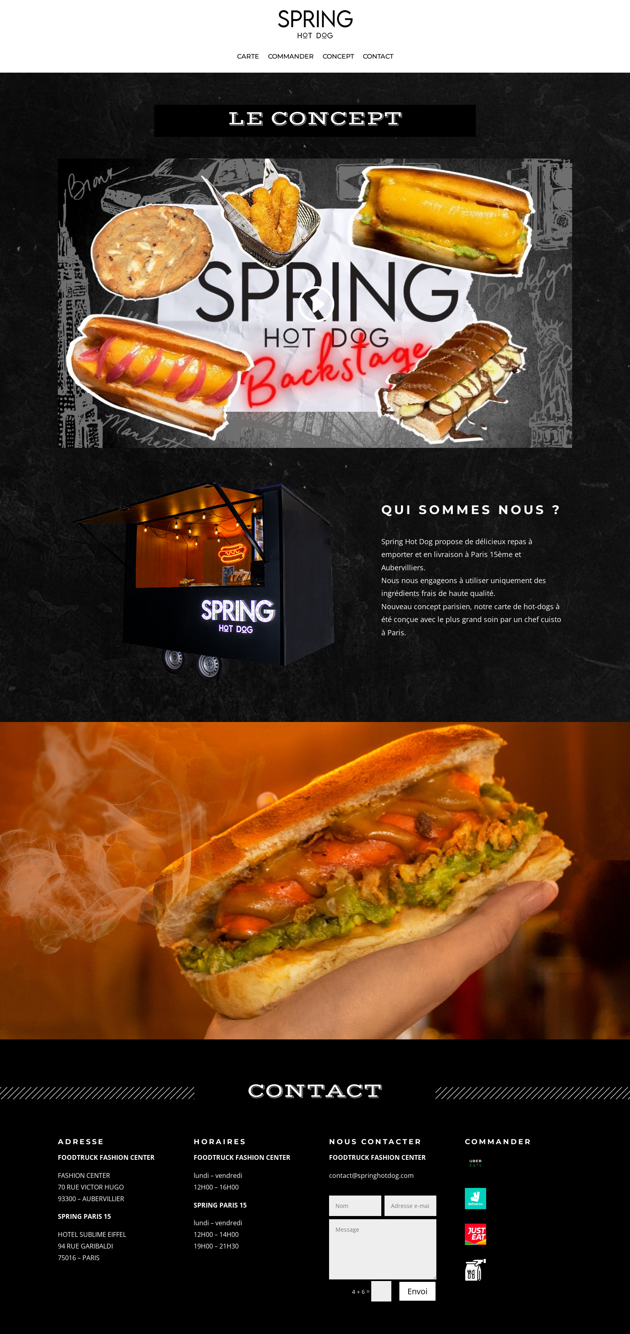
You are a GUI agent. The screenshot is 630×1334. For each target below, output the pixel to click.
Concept (338, 56)
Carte (248, 56)
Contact (378, 56)
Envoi (417, 1291)
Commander (291, 56)
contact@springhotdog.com (371, 1175)
